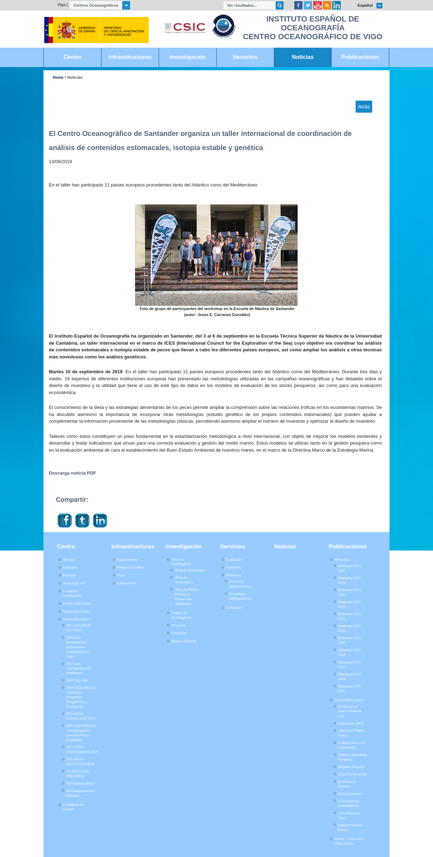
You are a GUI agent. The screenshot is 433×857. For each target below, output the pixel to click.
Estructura (70, 567)
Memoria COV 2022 (349, 604)
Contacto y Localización (72, 593)
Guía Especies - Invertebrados (350, 803)
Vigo (61, 4)
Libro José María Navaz (351, 732)
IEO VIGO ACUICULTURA (80, 761)
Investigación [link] (188, 57)
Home (58, 77)
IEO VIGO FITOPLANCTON (80, 716)
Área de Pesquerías (189, 570)
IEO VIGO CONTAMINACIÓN (82, 749)
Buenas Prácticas (184, 641)
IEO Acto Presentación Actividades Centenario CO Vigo (77, 646)
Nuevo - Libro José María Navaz (348, 841)
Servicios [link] (245, 57)
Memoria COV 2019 (349, 640)
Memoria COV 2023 (349, 592)
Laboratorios (126, 583)
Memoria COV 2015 (349, 688)
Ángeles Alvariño (351, 766)
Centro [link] (73, 57)
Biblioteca (233, 575)
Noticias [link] (303, 57)
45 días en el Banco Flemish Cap (349, 711)
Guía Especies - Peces (350, 815)
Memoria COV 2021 (349, 616)
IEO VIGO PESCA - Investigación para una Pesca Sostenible (81, 733)
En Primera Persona (347, 783)
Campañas (179, 633)
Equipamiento (127, 559)
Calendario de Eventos (73, 807)
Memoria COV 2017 (349, 664)
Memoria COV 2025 (349, 568)
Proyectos (178, 625)
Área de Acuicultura (184, 579)
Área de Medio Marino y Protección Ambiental (186, 596)
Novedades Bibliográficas (240, 595)
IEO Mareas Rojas (80, 783)
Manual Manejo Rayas (350, 827)
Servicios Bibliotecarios (240, 583)
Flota (121, 575)
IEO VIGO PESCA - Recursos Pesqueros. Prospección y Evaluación (81, 696)
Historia (69, 559)
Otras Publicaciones (349, 700)
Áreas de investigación (181, 562)
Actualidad (234, 607)
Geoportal (233, 567)
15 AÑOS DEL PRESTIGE (78, 773)
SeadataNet (234, 559)
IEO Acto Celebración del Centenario (78, 668)
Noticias (75, 77)
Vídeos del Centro (76, 619)
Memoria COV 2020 (349, 628)
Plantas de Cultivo (130, 567)
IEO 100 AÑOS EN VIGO (78, 627)
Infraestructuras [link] (130, 57)
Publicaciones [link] (360, 57)
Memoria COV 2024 (349, 580)
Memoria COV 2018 (349, 652)
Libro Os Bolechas (352, 774)
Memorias (341, 559)
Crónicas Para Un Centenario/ (351, 744)
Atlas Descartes (350, 793)
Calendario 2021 (351, 723)
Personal (69, 575)
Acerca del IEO (74, 583)
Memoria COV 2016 (349, 676)
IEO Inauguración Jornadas (80, 792)
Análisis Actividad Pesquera (352, 756)
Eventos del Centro (77, 603)
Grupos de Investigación (181, 615)
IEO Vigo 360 (77, 680)
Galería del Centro (76, 611)
